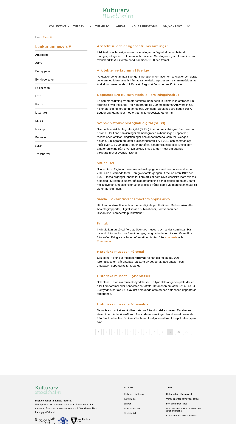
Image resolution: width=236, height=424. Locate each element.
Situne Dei (105, 163)
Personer (41, 137)
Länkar (127, 403)
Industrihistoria (132, 408)
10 (178, 331)
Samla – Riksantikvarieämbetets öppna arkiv (133, 199)
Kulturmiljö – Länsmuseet (179, 394)
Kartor (39, 104)
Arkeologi (41, 54)
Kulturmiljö (130, 399)
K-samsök (171, 237)
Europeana (104, 241)
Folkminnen (42, 87)
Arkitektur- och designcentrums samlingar (132, 46)
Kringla (103, 223)
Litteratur (41, 112)
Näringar (41, 129)
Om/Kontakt (130, 413)
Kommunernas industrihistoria (181, 415)
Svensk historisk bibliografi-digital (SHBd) (131, 123)
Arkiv (38, 63)
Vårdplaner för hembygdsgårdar (182, 399)
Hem (37, 36)
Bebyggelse (43, 71)
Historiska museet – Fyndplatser (123, 276)
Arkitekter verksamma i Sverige (123, 70)
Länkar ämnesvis (51, 46)
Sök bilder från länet (176, 403)
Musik (39, 120)
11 (186, 331)
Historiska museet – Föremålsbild (124, 304)
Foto (38, 96)
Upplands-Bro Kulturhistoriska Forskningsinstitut (138, 95)
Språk (38, 145)
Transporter (42, 154)
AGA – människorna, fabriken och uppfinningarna (183, 409)
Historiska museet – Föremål (120, 251)
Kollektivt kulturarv (134, 394)
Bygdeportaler (44, 79)
